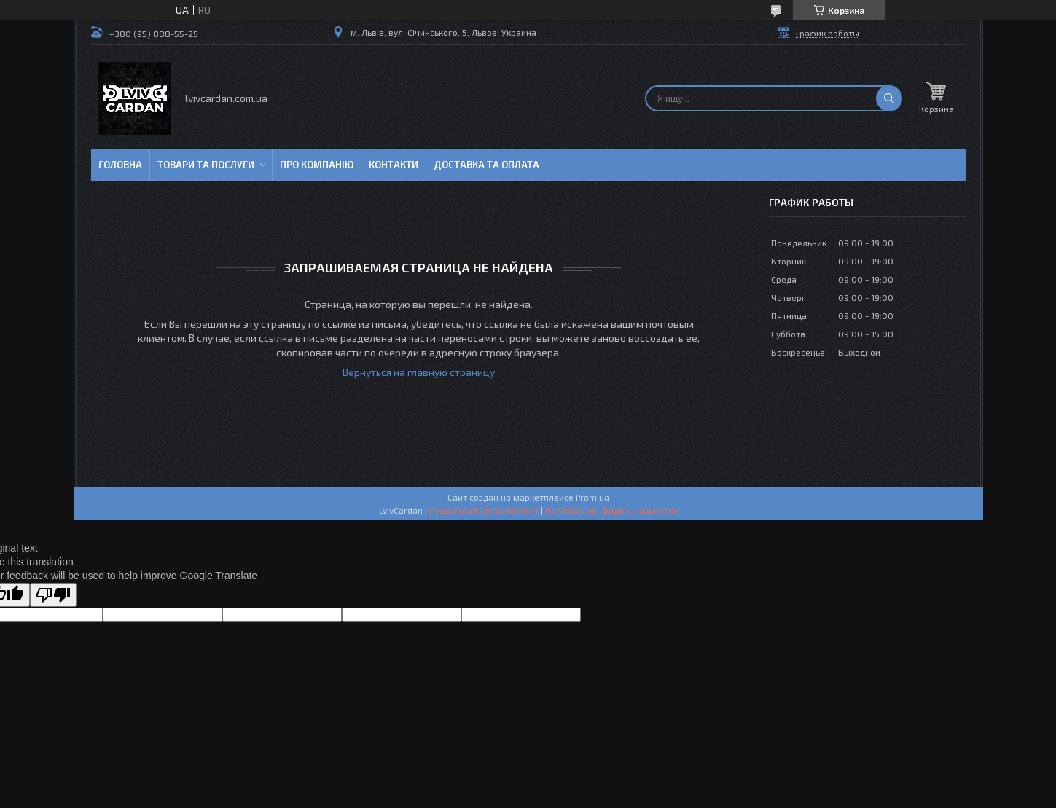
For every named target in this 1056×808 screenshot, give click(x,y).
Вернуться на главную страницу (419, 372)
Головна (120, 164)
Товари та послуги (205, 164)
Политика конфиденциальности (611, 510)
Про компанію (316, 164)
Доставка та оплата (486, 164)
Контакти (393, 164)
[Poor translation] (53, 595)
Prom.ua (592, 497)
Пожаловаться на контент (484, 510)
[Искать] (889, 98)
